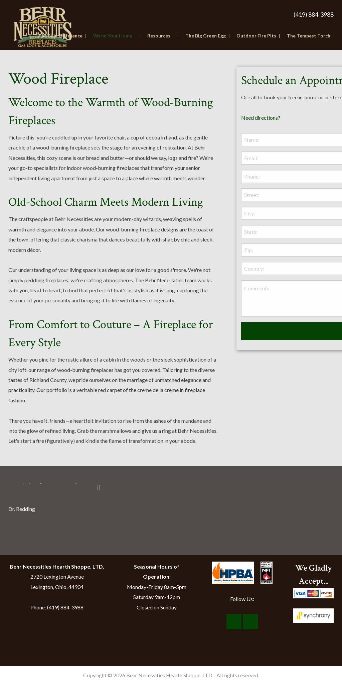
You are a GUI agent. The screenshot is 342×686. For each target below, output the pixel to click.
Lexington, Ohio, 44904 (56, 587)
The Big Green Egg (207, 35)
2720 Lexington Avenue (57, 576)
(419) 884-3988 (314, 14)
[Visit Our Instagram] (250, 621)
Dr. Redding (21, 508)
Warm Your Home (117, 35)
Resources (163, 35)
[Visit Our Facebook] (233, 621)
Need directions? (260, 117)
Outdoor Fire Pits (258, 35)
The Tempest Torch (308, 35)
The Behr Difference (62, 35)
